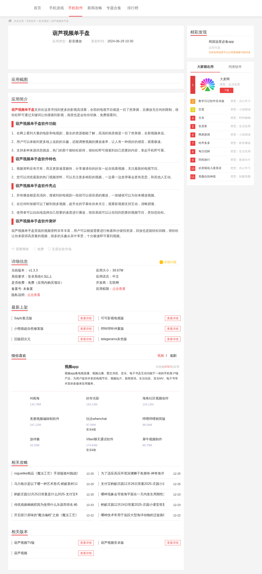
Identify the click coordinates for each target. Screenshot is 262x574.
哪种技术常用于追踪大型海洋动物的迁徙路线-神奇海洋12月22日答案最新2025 (132, 515)
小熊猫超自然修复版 (45, 329)
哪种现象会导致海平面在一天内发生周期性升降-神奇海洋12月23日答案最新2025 (132, 494)
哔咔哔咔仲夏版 (132, 329)
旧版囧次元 (45, 339)
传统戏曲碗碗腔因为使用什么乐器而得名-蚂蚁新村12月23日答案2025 (45, 505)
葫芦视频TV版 (45, 543)
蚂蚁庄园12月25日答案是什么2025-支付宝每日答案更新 (45, 494)
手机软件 (31, 21)
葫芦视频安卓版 (132, 543)
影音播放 (44, 21)
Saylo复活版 (45, 318)
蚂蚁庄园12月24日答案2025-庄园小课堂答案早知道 (132, 505)
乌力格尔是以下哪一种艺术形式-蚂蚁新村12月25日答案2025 (45, 484)
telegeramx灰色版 (132, 339)
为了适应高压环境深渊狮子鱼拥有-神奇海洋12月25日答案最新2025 (132, 473)
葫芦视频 (45, 553)
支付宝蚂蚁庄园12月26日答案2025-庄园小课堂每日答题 (132, 484)
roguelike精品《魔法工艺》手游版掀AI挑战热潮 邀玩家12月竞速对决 (45, 473)
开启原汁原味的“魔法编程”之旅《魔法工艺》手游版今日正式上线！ (45, 515)
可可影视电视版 (132, 318)
